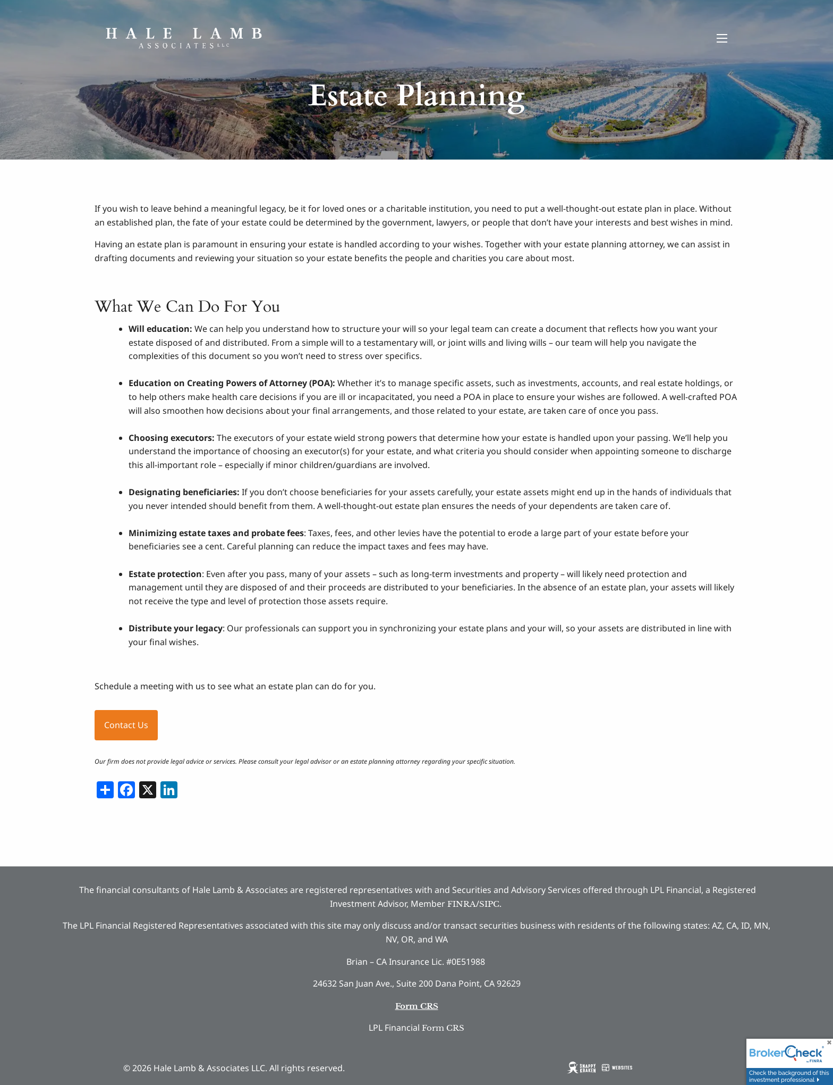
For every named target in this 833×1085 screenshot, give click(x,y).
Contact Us (126, 725)
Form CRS (443, 1028)
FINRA (461, 904)
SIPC (489, 904)
